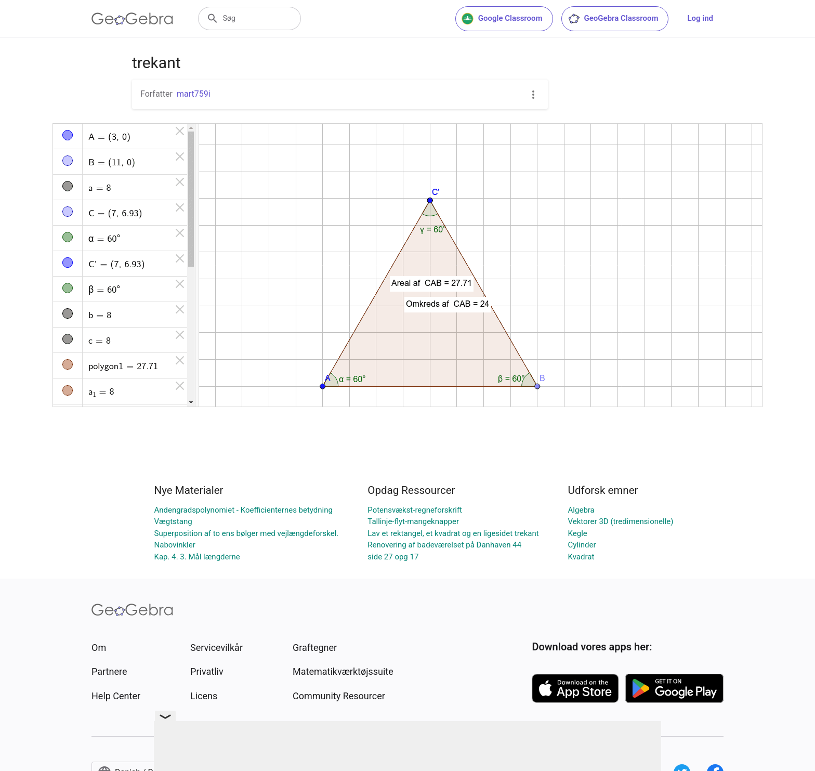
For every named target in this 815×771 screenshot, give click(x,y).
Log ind (700, 18)
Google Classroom (502, 18)
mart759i (194, 94)
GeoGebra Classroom (613, 18)
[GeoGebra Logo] (132, 18)
